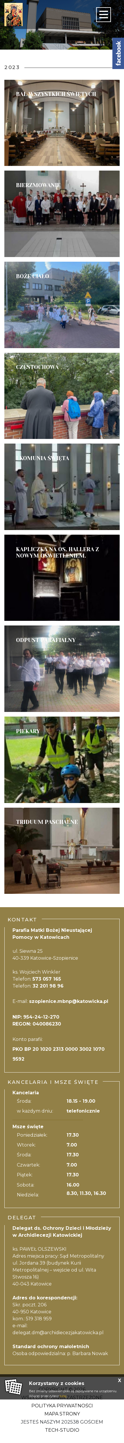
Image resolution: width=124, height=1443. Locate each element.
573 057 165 (47, 979)
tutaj (63, 1396)
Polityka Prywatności (62, 1405)
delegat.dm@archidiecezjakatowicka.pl (58, 1332)
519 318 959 (39, 1318)
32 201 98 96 (48, 986)
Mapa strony (62, 1414)
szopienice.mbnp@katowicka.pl (68, 1001)
